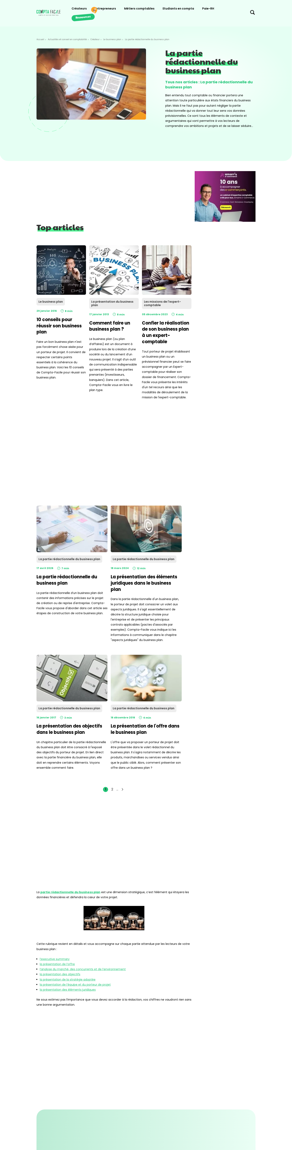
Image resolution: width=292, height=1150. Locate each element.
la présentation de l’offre (57, 964)
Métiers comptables (139, 8)
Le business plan (112, 39)
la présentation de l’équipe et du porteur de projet (75, 985)
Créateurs (79, 8)
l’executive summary (55, 959)
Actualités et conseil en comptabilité (67, 39)
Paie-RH (208, 8)
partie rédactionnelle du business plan (70, 892)
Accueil (40, 39)
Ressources (83, 16)
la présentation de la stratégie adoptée (68, 979)
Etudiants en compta (178, 8)
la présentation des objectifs (60, 974)
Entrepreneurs (105, 8)
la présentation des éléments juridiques (68, 990)
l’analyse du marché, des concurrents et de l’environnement (83, 969)
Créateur (95, 39)
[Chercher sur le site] (252, 13)
